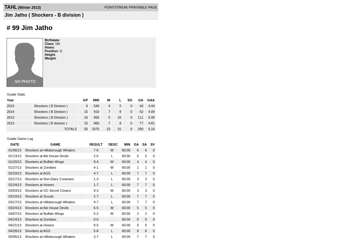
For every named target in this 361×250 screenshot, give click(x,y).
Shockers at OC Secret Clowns (48, 190)
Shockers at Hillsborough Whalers (50, 150)
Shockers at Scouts (39, 196)
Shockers (41, 106)
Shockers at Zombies (40, 167)
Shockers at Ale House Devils (47, 156)
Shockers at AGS (38, 173)
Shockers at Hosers (39, 185)
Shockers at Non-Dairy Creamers (49, 179)
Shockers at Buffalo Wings (44, 162)
